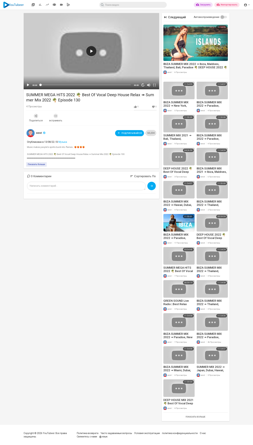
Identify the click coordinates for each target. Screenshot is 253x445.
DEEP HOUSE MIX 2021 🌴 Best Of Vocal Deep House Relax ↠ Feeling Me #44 (178, 405)
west (41, 132)
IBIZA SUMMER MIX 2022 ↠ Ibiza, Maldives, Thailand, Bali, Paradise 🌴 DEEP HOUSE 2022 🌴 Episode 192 (195, 67)
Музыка (62, 142)
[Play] (28, 85)
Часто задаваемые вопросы (116, 433)
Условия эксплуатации (147, 433)
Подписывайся (129, 132)
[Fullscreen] (154, 85)
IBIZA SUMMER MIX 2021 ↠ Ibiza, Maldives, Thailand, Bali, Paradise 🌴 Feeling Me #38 (212, 173)
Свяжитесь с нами (87, 436)
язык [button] (103, 436)
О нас (203, 433)
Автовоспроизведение (206, 17)
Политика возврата (87, 433)
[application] (91, 51)
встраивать (55, 118)
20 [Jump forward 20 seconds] (143, 85)
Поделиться (36, 118)
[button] (246, 4)
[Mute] (148, 85)
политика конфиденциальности (180, 433)
